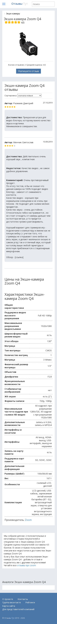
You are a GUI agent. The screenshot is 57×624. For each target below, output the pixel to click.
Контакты (23, 599)
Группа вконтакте (11, 602)
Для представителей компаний (18, 609)
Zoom (28, 520)
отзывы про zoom (26, 565)
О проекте (7, 599)
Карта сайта (8, 605)
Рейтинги (30, 602)
